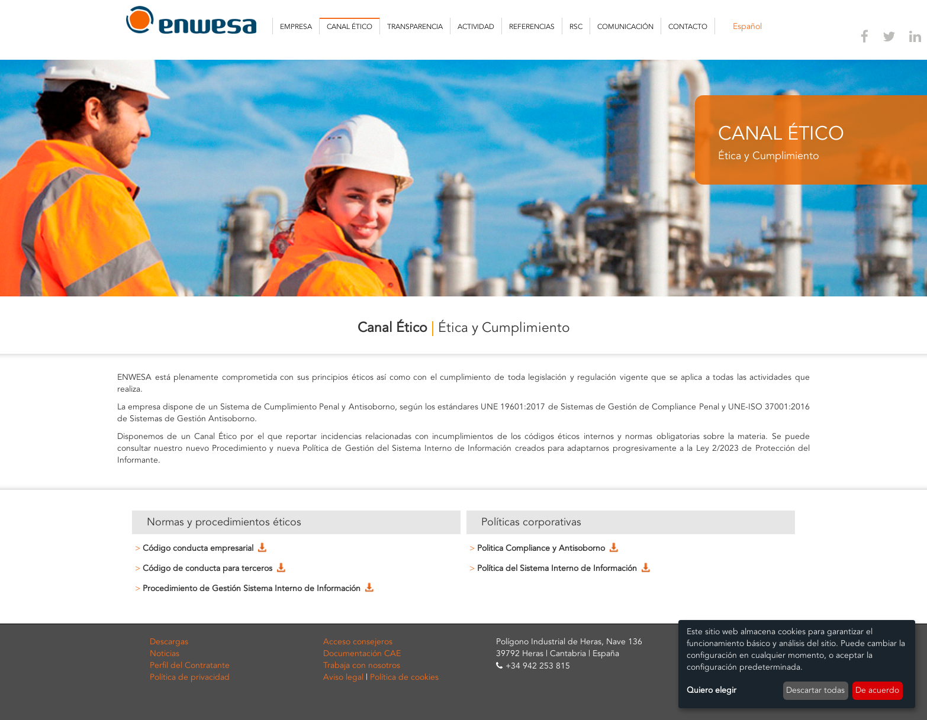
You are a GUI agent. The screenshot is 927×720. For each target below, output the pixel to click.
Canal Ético (349, 26)
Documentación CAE (362, 653)
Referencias (532, 26)
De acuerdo (877, 690)
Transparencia (415, 26)
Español (747, 26)
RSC (575, 26)
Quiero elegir (711, 690)
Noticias (164, 653)
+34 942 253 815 (538, 665)
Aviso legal (343, 677)
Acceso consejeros (357, 641)
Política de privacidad (190, 677)
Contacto (687, 26)
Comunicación (625, 26)
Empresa (296, 26)
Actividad (476, 26)
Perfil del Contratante (190, 665)
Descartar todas (815, 690)
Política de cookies (404, 677)
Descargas (169, 641)
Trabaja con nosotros (361, 665)
